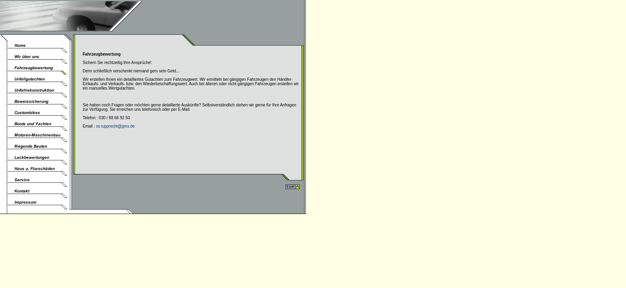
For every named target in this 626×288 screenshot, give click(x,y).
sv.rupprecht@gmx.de (115, 126)
